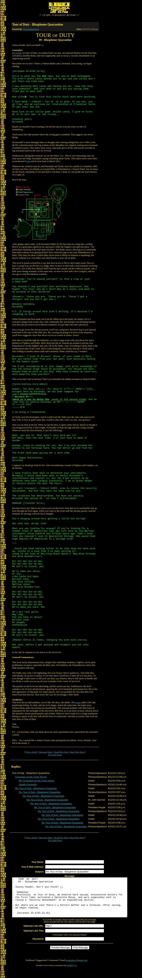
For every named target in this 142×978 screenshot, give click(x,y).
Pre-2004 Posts (55, 755)
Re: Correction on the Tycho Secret (36, 781)
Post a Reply (31, 752)
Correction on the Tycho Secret (30, 777)
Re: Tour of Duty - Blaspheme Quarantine (36, 789)
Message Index (46, 752)
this (29, 161)
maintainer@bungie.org (76, 968)
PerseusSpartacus (31, 29)
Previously (17, 53)
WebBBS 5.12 (72, 974)
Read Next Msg (77, 752)
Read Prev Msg (61, 752)
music (78, 703)
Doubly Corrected (28, 785)
